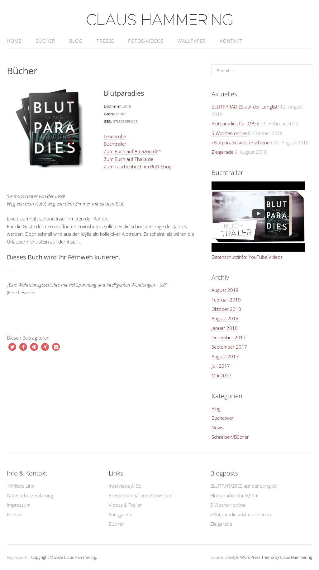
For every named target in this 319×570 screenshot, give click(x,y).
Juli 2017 (221, 366)
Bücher (45, 41)
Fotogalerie (120, 514)
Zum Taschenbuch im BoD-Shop (138, 166)
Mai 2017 (221, 375)
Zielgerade (222, 152)
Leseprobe (115, 136)
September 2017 (229, 347)
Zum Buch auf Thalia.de (128, 159)
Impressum (19, 505)
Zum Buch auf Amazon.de (131, 151)
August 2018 (225, 318)
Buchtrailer (115, 144)
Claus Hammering (159, 20)
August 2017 (225, 356)
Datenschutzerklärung (30, 495)
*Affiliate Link (20, 486)
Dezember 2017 (229, 337)
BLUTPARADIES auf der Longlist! (245, 107)
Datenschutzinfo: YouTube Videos (247, 257)
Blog (76, 41)
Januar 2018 (225, 328)
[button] (12, 347)
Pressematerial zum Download (141, 495)
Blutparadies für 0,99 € (236, 123)
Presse (105, 41)
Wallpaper (192, 41)
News (217, 427)
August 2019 (225, 290)
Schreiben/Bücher (230, 437)
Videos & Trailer (125, 505)
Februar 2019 (226, 300)
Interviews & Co (125, 486)
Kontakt (231, 41)
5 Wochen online (229, 133)
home (14, 41)
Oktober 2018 (226, 309)
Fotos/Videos (146, 41)
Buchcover (223, 418)
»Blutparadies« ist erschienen (242, 142)
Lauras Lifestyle (225, 557)
